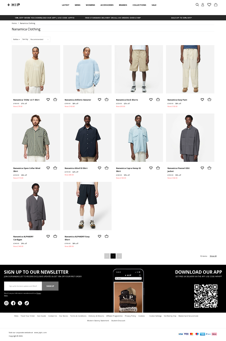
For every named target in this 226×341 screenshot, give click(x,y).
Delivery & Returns (96, 316)
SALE (154, 5)
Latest (65, 5)
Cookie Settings (155, 316)
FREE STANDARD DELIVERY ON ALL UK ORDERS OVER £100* (113, 18)
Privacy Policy (130, 316)
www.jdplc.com (40, 332)
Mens (77, 5)
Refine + (16, 39)
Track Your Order (28, 316)
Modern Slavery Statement (98, 320)
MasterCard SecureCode (188, 316)
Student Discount (118, 320)
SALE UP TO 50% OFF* (181, 18)
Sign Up (50, 286)
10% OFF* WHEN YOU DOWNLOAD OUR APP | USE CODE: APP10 (44, 18)
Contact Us (52, 316)
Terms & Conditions (78, 316)
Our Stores (63, 316)
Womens (90, 5)
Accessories (107, 5)
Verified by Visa (170, 316)
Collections (139, 5)
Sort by (25, 39)
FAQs (16, 316)
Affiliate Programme (114, 316)
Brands (123, 5)
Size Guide (41, 316)
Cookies (141, 316)
